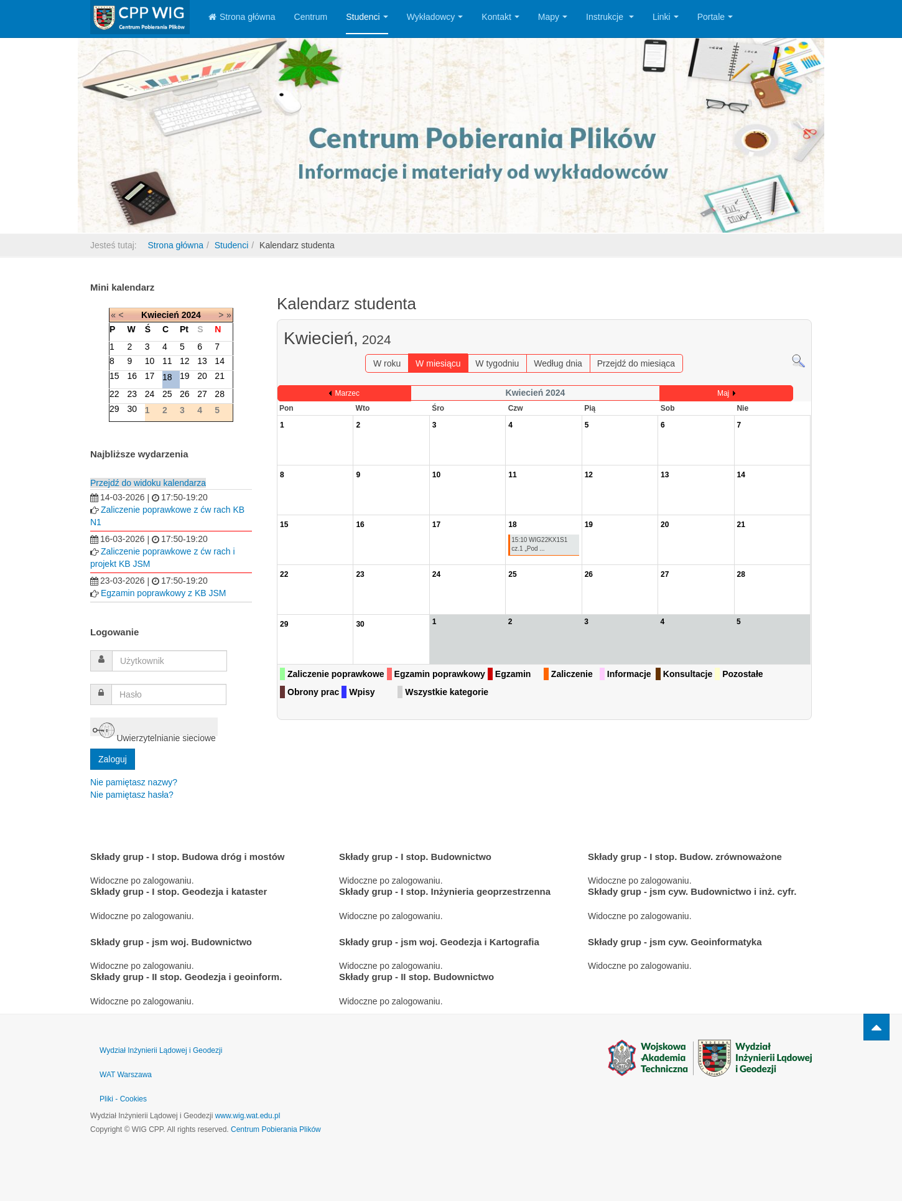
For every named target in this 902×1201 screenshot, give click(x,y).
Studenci (367, 17)
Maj (723, 393)
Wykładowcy (435, 17)
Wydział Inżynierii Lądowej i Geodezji (161, 1050)
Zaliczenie (572, 674)
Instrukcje (610, 17)
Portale (715, 17)
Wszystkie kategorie (446, 692)
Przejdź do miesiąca (636, 363)
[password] (168, 694)
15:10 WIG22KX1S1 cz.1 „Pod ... (539, 544)
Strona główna (242, 17)
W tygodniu (497, 363)
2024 (191, 315)
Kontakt (500, 17)
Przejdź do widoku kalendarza (148, 483)
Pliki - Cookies (123, 1099)
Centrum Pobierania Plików (276, 1129)
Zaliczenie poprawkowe (335, 674)
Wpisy (361, 692)
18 (167, 377)
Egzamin (513, 674)
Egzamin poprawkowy (439, 674)
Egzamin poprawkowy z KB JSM (163, 593)
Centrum (311, 17)
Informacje (629, 674)
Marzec (347, 393)
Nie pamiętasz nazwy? (133, 782)
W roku (387, 363)
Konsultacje (687, 674)
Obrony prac (313, 692)
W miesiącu (438, 363)
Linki (666, 17)
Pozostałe (742, 674)
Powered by (710, 1058)
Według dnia (558, 363)
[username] (169, 660)
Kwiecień (160, 315)
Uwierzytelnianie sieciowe (154, 727)
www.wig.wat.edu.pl (248, 1115)
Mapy (552, 17)
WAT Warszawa (126, 1074)
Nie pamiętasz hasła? (132, 795)
